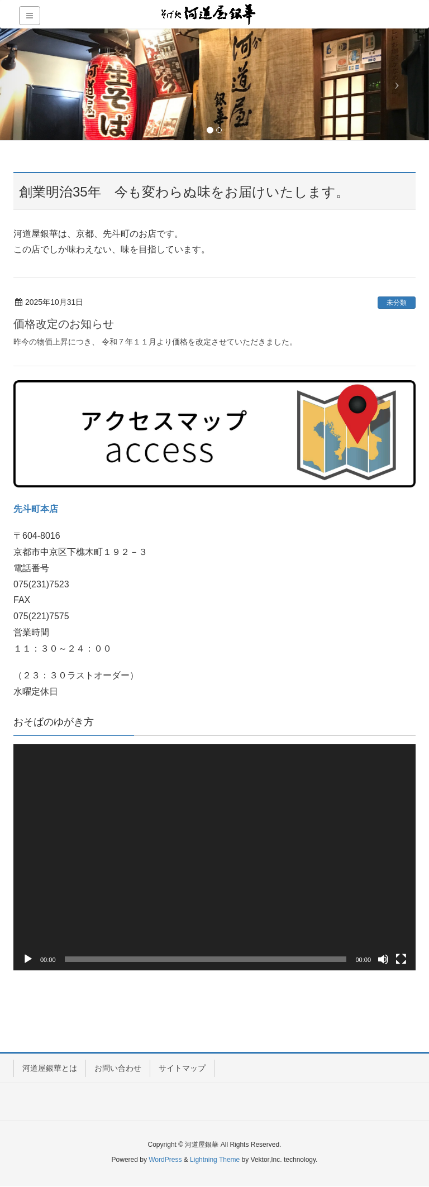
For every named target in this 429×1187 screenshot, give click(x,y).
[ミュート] (383, 959)
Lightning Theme (215, 1160)
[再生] (28, 959)
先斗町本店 (35, 509)
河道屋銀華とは (49, 1068)
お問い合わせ (117, 1068)
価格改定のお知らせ (63, 324)
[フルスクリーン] (401, 959)
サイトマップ (182, 1068)
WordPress (165, 1160)
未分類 (397, 303)
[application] (214, 857)
